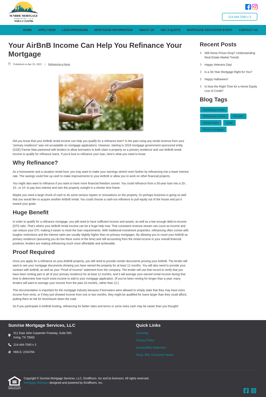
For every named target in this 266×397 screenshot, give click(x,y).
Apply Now (46, 30)
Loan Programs (75, 30)
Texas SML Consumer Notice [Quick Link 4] (155, 354)
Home (27, 30)
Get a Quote (170, 30)
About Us (146, 30)
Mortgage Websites (36, 382)
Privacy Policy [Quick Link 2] (145, 340)
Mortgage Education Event (209, 30)
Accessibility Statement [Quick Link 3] (151, 347)
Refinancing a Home (59, 64)
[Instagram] (255, 7)
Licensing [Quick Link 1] (142, 333)
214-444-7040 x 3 (239, 16)
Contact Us (248, 30)
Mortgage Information (113, 30)
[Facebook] (248, 7)
